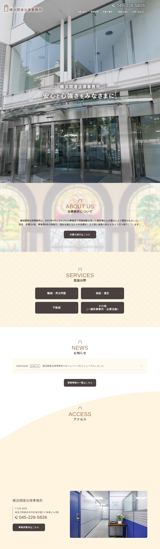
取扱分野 (95, 12)
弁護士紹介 (82, 12)
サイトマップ (110, 527)
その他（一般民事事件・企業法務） (102, 255)
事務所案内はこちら (29, 476)
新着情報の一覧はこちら (80, 332)
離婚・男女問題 (57, 239)
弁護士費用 (107, 12)
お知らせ (108, 518)
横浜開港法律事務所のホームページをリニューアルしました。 (74, 315)
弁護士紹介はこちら (80, 180)
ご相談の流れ (122, 12)
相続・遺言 (102, 239)
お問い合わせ (138, 12)
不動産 (56, 255)
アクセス (69, 12)
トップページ (21, 510)
